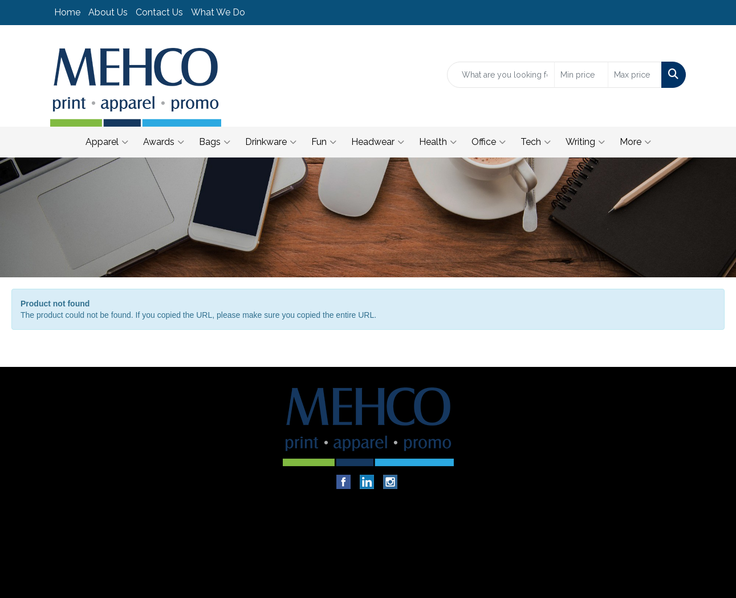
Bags (214, 142)
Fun (323, 142)
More (635, 142)
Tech (536, 142)
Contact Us (159, 12)
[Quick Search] (501, 75)
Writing (585, 142)
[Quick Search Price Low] (581, 75)
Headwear (377, 142)
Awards (163, 142)
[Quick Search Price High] (635, 75)
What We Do (218, 12)
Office (488, 142)
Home (67, 12)
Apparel (107, 142)
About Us (108, 12)
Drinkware (270, 142)
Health (438, 142)
